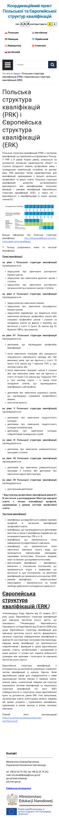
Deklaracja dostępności (18, 788)
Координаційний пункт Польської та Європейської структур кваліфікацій (29, 11)
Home (17, 73)
